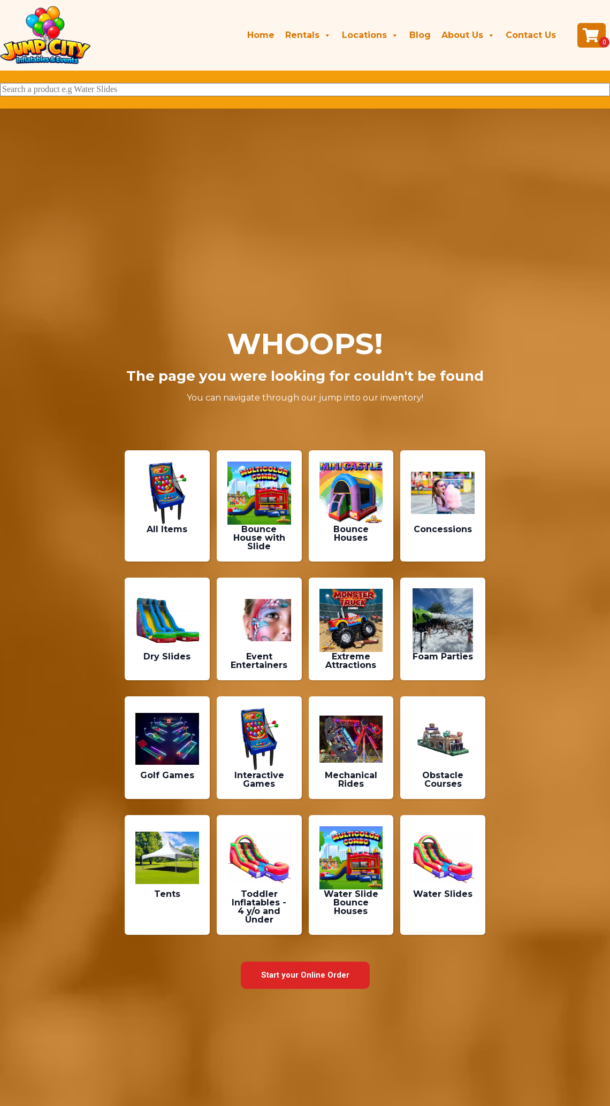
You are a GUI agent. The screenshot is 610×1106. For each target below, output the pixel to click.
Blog (420, 35)
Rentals (308, 35)
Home (260, 35)
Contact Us (531, 35)
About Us (468, 35)
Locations (370, 35)
